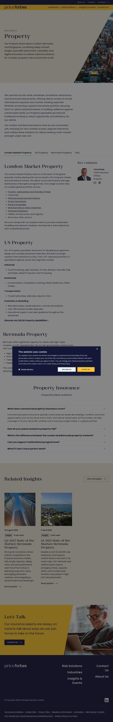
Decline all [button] (66, 369)
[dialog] (56, 361)
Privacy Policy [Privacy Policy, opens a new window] (65, 363)
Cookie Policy (51, 363)
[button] (25, 369)
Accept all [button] (85, 369)
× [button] (97, 349)
